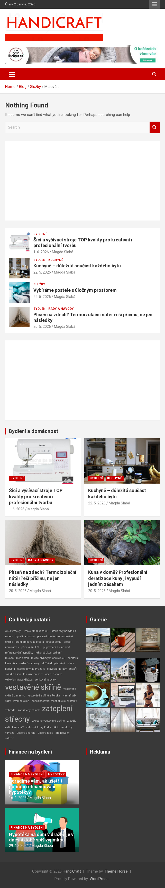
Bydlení (40, 234)
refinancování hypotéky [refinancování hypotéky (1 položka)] (19, 652)
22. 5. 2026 (42, 272)
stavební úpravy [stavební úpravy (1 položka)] (57, 668)
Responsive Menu (154, 4)
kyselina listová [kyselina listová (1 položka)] (25, 636)
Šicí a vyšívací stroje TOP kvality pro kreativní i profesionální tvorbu (35, 496)
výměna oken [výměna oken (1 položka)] (21, 701)
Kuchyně (55, 260)
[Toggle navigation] (12, 74)
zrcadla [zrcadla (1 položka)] (71, 720)
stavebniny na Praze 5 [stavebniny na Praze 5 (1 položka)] (31, 668)
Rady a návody (61, 309)
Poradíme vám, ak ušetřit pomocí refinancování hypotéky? (35, 786)
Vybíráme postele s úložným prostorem (75, 290)
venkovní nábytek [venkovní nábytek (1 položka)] (45, 679)
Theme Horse (116, 871)
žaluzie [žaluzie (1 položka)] (9, 738)
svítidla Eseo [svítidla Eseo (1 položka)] (13, 674)
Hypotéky (56, 774)
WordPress (99, 878)
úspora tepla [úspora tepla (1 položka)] (45, 733)
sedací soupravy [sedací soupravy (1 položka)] (29, 663)
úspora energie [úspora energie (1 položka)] (26, 733)
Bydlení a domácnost (33, 431)
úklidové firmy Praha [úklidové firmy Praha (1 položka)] (38, 727)
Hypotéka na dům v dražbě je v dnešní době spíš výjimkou (41, 837)
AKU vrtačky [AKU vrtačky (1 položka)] (13, 631)
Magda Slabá (62, 252)
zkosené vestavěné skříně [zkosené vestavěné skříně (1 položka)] (48, 720)
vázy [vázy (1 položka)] (8, 701)
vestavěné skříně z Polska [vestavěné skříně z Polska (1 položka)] (43, 695)
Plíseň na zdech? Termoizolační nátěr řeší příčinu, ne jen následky (42, 578)
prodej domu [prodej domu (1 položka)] (53, 642)
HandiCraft (72, 871)
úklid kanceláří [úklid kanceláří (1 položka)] (14, 727)
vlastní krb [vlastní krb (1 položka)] (69, 695)
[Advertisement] (82, 181)
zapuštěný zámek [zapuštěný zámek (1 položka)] (29, 710)
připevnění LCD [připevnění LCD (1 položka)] (31, 647)
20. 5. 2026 (42, 326)
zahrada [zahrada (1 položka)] (10, 710)
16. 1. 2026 (17, 798)
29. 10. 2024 (19, 846)
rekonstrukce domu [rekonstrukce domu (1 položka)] (17, 658)
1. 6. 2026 (41, 252)
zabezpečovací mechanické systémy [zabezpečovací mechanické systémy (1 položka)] (54, 701)
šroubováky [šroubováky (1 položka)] (62, 733)
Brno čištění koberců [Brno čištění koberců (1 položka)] (35, 631)
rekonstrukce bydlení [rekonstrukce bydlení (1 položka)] (48, 652)
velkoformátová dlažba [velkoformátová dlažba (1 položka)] (19, 679)
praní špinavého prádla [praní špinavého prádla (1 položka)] (29, 642)
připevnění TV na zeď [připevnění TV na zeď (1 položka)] (56, 647)
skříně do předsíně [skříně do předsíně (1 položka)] (53, 663)
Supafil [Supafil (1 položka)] (73, 668)
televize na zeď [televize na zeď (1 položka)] (32, 674)
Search (155, 127)
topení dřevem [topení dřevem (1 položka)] (53, 674)
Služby (39, 284)
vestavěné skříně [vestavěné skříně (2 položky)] (33, 687)
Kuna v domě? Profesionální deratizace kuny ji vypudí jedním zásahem (117, 578)
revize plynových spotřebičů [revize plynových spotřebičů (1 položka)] (48, 658)
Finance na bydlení (30, 752)
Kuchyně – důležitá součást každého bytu (77, 265)
